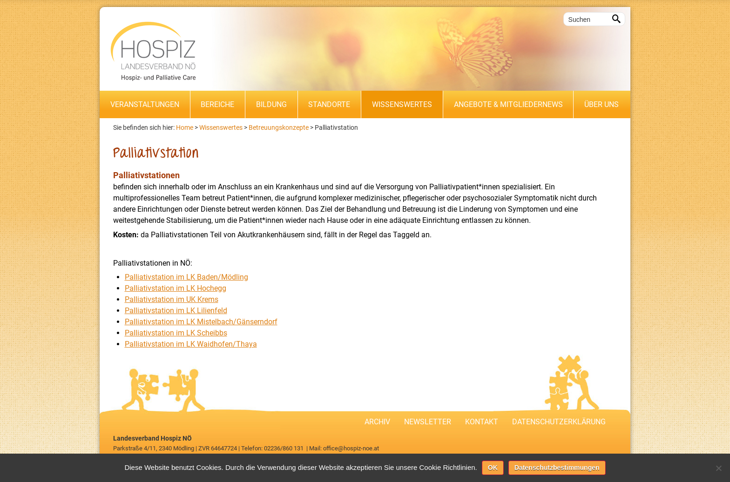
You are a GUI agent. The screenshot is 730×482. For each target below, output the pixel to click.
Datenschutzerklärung (559, 421)
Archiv (377, 421)
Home (184, 127)
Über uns (601, 104)
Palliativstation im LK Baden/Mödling (186, 277)
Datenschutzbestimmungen (557, 467)
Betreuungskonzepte (279, 127)
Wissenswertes (402, 104)
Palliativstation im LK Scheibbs (176, 332)
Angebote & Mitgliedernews (508, 104)
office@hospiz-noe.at (351, 448)
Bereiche (217, 104)
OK (493, 467)
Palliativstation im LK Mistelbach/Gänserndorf (201, 321)
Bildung (271, 104)
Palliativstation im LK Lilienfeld (176, 310)
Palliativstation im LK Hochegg (175, 288)
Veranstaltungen (144, 104)
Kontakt (481, 421)
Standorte (329, 104)
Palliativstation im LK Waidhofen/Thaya (191, 344)
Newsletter (427, 421)
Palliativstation (336, 127)
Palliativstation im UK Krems (171, 299)
